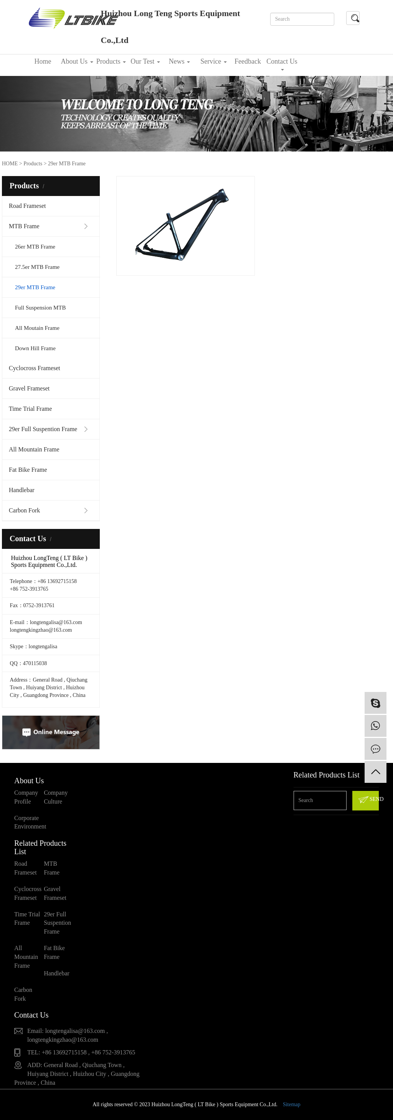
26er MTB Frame (35, 247)
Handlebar (22, 490)
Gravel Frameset (29, 388)
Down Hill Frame (35, 348)
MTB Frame (24, 226)
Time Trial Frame (30, 408)
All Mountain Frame (34, 449)
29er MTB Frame (35, 287)
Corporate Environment (29, 822)
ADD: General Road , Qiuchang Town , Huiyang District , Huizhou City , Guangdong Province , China (76, 1074)
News (179, 61)
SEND (368, 800)
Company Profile (26, 797)
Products (111, 61)
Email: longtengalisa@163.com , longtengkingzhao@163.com (67, 1035)
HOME (10, 163)
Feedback (247, 61)
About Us (77, 61)
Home (43, 61)
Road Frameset (27, 206)
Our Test (145, 61)
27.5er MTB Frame (37, 267)
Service (213, 61)
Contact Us (281, 64)
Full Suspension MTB (40, 308)
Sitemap (292, 1104)
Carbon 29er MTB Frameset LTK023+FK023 (159, 242)
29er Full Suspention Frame (43, 429)
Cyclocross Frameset (34, 368)
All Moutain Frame (37, 328)
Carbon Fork (24, 510)
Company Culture (56, 797)
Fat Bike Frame (28, 469)
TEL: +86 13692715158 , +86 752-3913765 (81, 1052)
